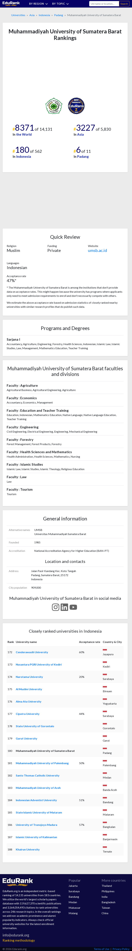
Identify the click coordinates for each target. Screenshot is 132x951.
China (105, 913)
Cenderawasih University (32, 652)
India (104, 896)
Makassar (74, 907)
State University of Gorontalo (35, 726)
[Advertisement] (32, 69)
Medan (73, 902)
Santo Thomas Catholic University (37, 775)
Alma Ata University (28, 701)
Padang (58, 15)
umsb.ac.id (97, 250)
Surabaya (74, 891)
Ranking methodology (19, 940)
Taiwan (106, 907)
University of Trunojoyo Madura (36, 824)
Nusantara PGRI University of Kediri (39, 664)
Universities (18, 15)
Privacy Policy (121, 948)
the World (24, 134)
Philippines (108, 891)
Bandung (74, 896)
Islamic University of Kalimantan (36, 837)
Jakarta (73, 885)
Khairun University (28, 849)
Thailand (107, 885)
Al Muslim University (29, 689)
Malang (73, 913)
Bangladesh (108, 902)
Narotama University (29, 676)
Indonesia (44, 15)
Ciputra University (28, 713)
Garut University (26, 738)
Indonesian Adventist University (36, 800)
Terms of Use (101, 948)
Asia (32, 15)
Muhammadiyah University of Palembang (42, 763)
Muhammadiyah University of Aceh (38, 787)
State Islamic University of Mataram (39, 812)
